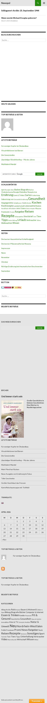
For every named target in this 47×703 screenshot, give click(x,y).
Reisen (29, 211)
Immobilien (5, 622)
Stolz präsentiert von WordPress (12, 700)
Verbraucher (31, 220)
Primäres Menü (44, 3)
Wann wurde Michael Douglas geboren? (19, 18)
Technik (4, 637)
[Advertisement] (23, 71)
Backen (17, 189)
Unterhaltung (12, 220)
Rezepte (7, 215)
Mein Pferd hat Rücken (10, 469)
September (5, 271)
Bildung (8, 612)
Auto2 (18, 610)
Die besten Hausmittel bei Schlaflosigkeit (17, 239)
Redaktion (14, 21)
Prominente (5, 212)
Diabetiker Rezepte (26, 192)
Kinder (29, 203)
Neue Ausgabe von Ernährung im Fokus (16, 474)
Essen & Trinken (18, 195)
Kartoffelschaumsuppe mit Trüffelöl (15, 487)
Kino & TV (13, 622)
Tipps (4, 219)
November (5, 257)
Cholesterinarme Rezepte (10, 192)
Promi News (21, 629)
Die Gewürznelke (8, 155)
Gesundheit (36, 199)
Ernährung (7, 194)
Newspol (5, 3)
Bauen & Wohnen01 (29, 609)
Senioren (24, 634)
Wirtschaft (21, 639)
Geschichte (15, 619)
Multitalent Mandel (8, 164)
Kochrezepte (7, 205)
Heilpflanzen (18, 203)
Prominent (10, 630)
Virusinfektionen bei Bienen (12, 150)
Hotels (24, 203)
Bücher (31, 190)
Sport (41, 633)
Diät (35, 192)
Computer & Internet (34, 612)
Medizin (38, 206)
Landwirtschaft (19, 206)
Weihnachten (6, 223)
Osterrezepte (30, 208)
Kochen (36, 202)
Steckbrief (28, 216)
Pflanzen (38, 208)
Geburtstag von (7, 199)
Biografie (25, 189)
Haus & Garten (36, 619)
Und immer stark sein (11, 396)
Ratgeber (19, 211)
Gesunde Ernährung (21, 199)
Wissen (16, 223)
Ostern (23, 208)
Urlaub (21, 219)
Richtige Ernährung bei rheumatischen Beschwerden (21, 266)
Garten (28, 195)
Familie (22, 615)
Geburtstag (36, 195)
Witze (36, 639)
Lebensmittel (30, 206)
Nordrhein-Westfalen (8, 208)
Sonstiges (33, 633)
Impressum (5, 248)
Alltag (3, 610)
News (3, 253)
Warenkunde (12, 639)
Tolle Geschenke (8, 478)
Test (34, 216)
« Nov (4, 540)
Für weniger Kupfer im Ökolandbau (14, 146)
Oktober (4, 262)
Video (39, 220)
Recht (41, 630)
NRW (18, 208)
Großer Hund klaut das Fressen (13, 483)
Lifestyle (21, 622)
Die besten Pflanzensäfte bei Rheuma (16, 244)
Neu (13, 626)
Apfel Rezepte (5, 190)
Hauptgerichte (7, 203)
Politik (3, 630)
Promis (12, 212)
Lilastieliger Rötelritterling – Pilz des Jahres (18, 160)
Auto (12, 190)
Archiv (8, 610)
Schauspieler (19, 216)
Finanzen (28, 615)
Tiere (38, 216)
